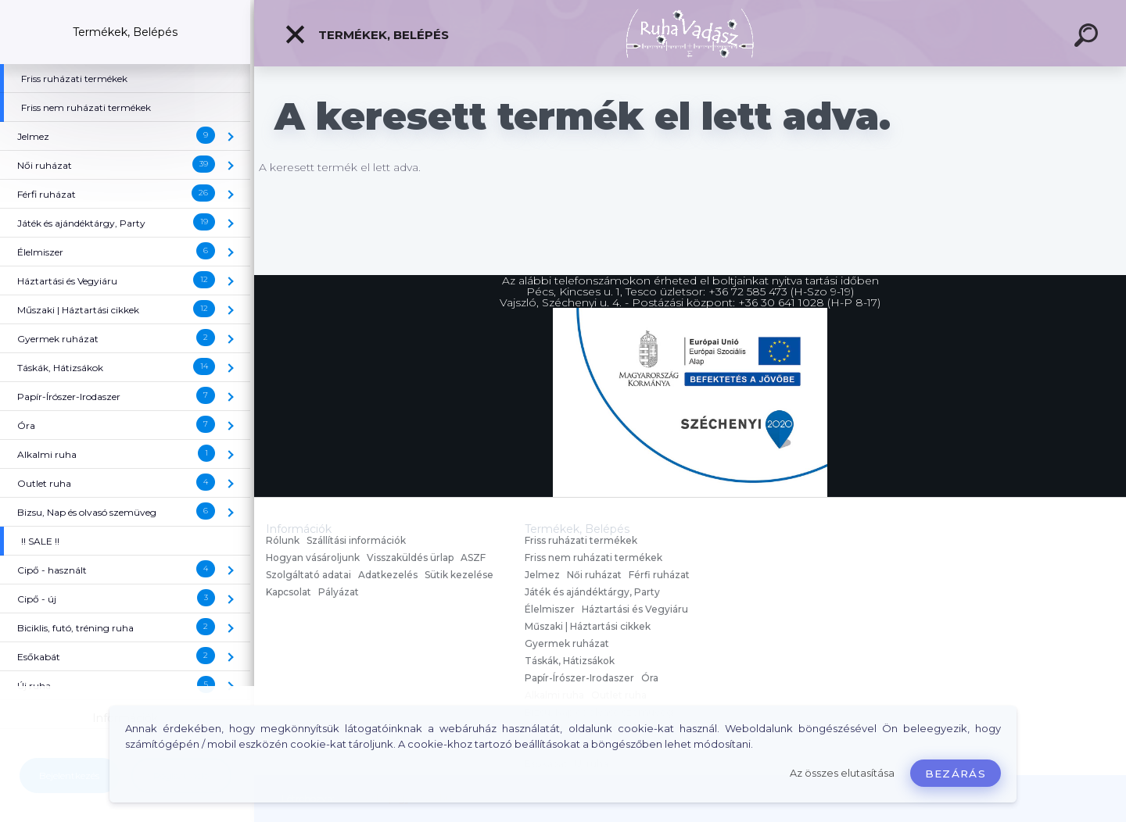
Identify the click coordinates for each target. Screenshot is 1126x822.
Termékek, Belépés (366, 34)
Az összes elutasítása (842, 773)
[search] (1088, 37)
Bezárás (955, 773)
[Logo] (690, 33)
